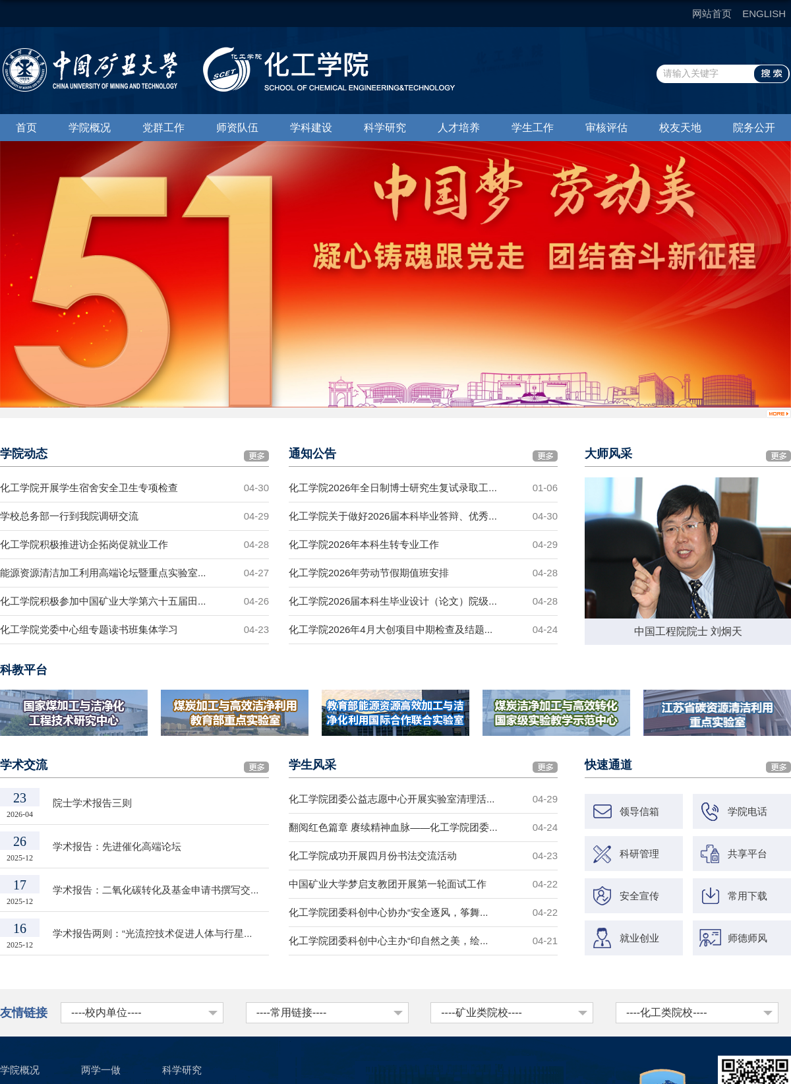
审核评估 (606, 127)
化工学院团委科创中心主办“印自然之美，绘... (388, 940)
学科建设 (311, 127)
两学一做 (101, 1069)
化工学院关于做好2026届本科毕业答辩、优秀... (393, 516)
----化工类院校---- (666, 1012)
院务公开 (754, 127)
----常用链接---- (291, 1012)
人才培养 (459, 127)
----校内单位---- (106, 1012)
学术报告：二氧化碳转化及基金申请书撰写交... (156, 889)
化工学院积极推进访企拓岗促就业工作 (84, 544)
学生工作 (533, 127)
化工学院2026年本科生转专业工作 (364, 544)
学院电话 (747, 811)
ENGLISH (764, 13)
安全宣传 (639, 895)
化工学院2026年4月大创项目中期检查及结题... (390, 629)
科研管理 (639, 853)
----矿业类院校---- (481, 1012)
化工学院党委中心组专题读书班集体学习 (89, 629)
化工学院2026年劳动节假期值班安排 (369, 572)
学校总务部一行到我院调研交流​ (69, 516)
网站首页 (712, 13)
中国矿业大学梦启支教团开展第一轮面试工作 (387, 883)
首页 (26, 127)
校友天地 (680, 127)
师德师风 (747, 938)
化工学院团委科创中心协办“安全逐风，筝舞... (388, 912)
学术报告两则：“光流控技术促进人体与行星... (152, 933)
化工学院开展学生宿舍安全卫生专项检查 (89, 487)
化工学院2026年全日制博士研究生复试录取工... (393, 487)
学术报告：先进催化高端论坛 (117, 846)
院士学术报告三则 (92, 802)
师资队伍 (237, 127)
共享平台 (747, 853)
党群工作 (163, 127)
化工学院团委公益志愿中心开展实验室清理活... (392, 798)
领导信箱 (639, 811)
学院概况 (90, 127)
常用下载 (747, 895)
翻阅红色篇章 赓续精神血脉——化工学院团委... (393, 827)
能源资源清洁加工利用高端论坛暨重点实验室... (103, 572)
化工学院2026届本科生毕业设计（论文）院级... (393, 601)
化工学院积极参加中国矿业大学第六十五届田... (103, 601)
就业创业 (639, 938)
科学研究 (385, 127)
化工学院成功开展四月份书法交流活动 (373, 855)
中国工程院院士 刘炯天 (688, 631)
